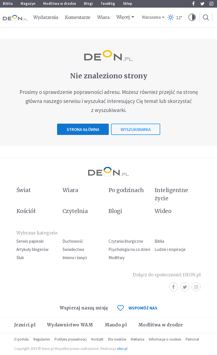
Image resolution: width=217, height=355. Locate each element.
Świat (23, 190)
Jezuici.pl (25, 325)
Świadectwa (73, 249)
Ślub (20, 257)
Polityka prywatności (71, 339)
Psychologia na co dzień (129, 249)
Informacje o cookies (165, 339)
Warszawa (151, 17)
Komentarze (77, 17)
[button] (192, 17)
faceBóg (108, 3)
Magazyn (28, 3)
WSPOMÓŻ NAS (137, 308)
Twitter (202, 3)
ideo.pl (122, 348)
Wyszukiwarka (136, 129)
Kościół (25, 211)
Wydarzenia (45, 17)
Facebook (193, 3)
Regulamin (41, 339)
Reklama (137, 339)
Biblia (8, 3)
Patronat (192, 339)
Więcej (123, 17)
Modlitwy (116, 257)
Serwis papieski (30, 241)
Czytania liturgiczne (125, 241)
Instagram (211, 3)
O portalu (21, 339)
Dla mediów (117, 339)
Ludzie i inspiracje (170, 249)
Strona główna (83, 129)
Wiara (103, 17)
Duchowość (72, 241)
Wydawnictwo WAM (70, 325)
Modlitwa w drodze (59, 3)
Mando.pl (116, 325)
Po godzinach (126, 190)
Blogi (88, 3)
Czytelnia (75, 211)
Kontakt (97, 339)
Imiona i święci (74, 257)
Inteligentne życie (171, 194)
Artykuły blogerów (32, 249)
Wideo (163, 211)
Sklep (127, 3)
